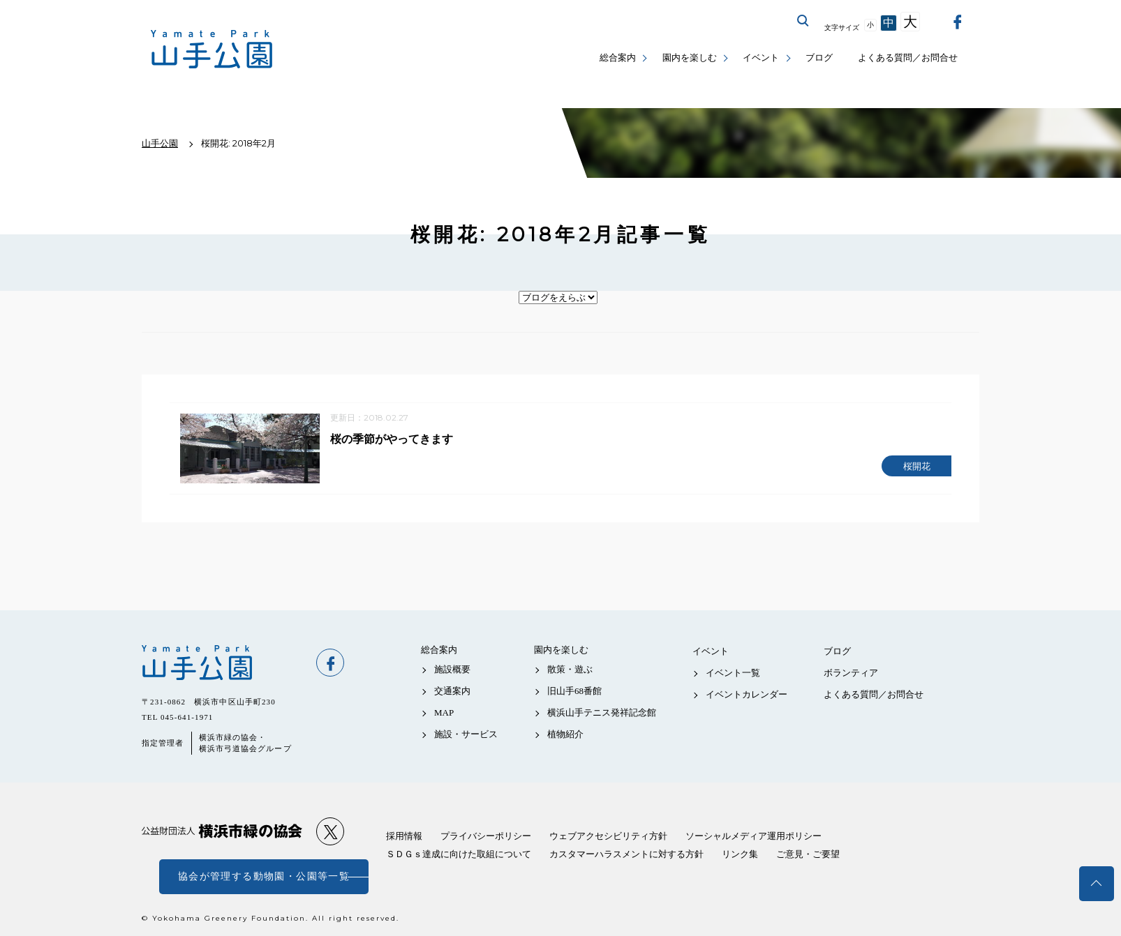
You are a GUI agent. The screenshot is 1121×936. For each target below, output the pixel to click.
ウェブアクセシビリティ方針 (608, 836)
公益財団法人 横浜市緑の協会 (222, 831)
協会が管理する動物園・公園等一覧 (264, 876)
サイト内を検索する (803, 20)
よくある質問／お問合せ (908, 57)
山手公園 (222, 662)
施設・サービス (466, 735)
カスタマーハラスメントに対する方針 (626, 854)
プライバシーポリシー (485, 836)
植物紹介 (565, 735)
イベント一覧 (733, 672)
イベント (761, 57)
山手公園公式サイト (212, 49)
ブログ (819, 57)
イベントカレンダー (746, 694)
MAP (444, 712)
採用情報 (404, 836)
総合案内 (618, 57)
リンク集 (740, 854)
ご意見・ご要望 (808, 854)
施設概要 (452, 669)
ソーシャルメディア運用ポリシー (753, 836)
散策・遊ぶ (570, 669)
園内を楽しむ (689, 57)
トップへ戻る (1096, 883)
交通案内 (452, 691)
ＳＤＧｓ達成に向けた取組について (458, 854)
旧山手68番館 (574, 691)
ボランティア (851, 672)
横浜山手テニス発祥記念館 (601, 712)
